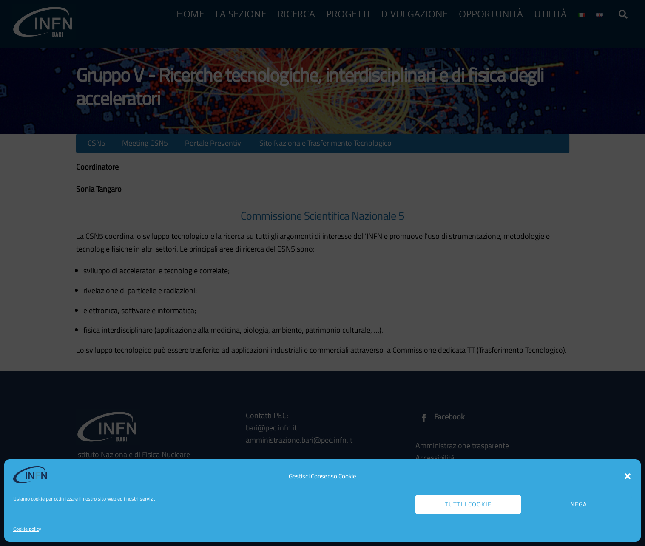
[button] (627, 476)
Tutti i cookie (468, 504)
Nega (578, 504)
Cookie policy (27, 529)
